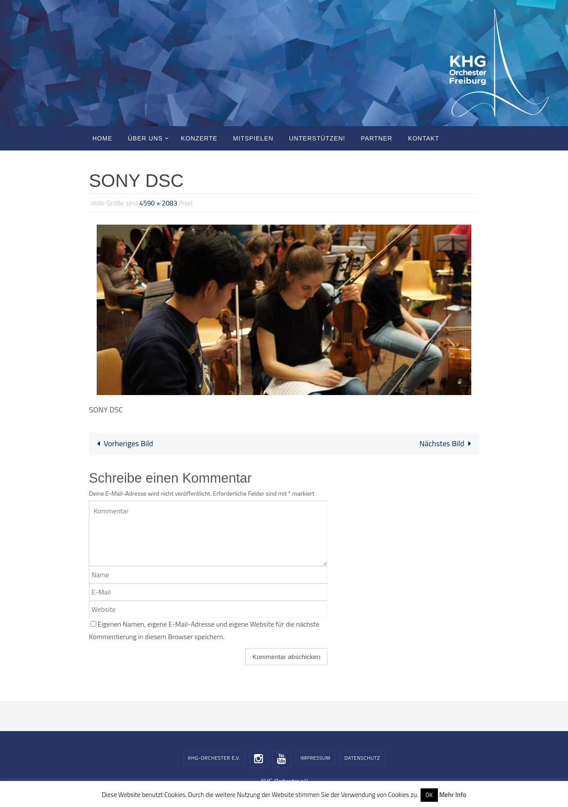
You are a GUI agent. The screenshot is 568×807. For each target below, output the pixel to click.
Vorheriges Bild (123, 443)
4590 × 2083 (158, 203)
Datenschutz (362, 758)
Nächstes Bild (447, 443)
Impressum (315, 758)
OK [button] (429, 795)
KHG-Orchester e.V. (214, 758)
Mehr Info (452, 795)
